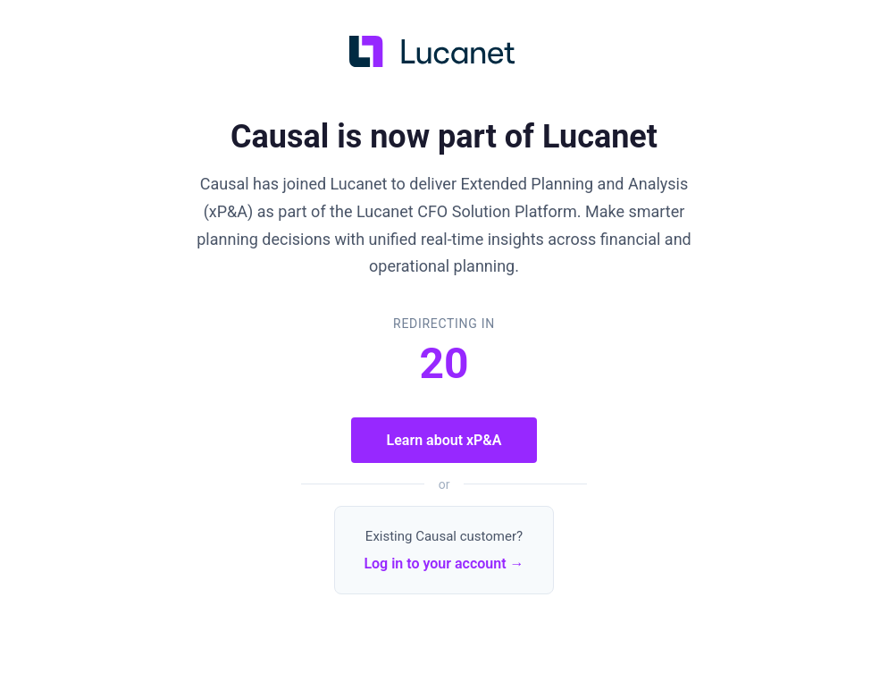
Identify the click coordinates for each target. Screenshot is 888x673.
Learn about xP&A (444, 440)
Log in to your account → (444, 563)
